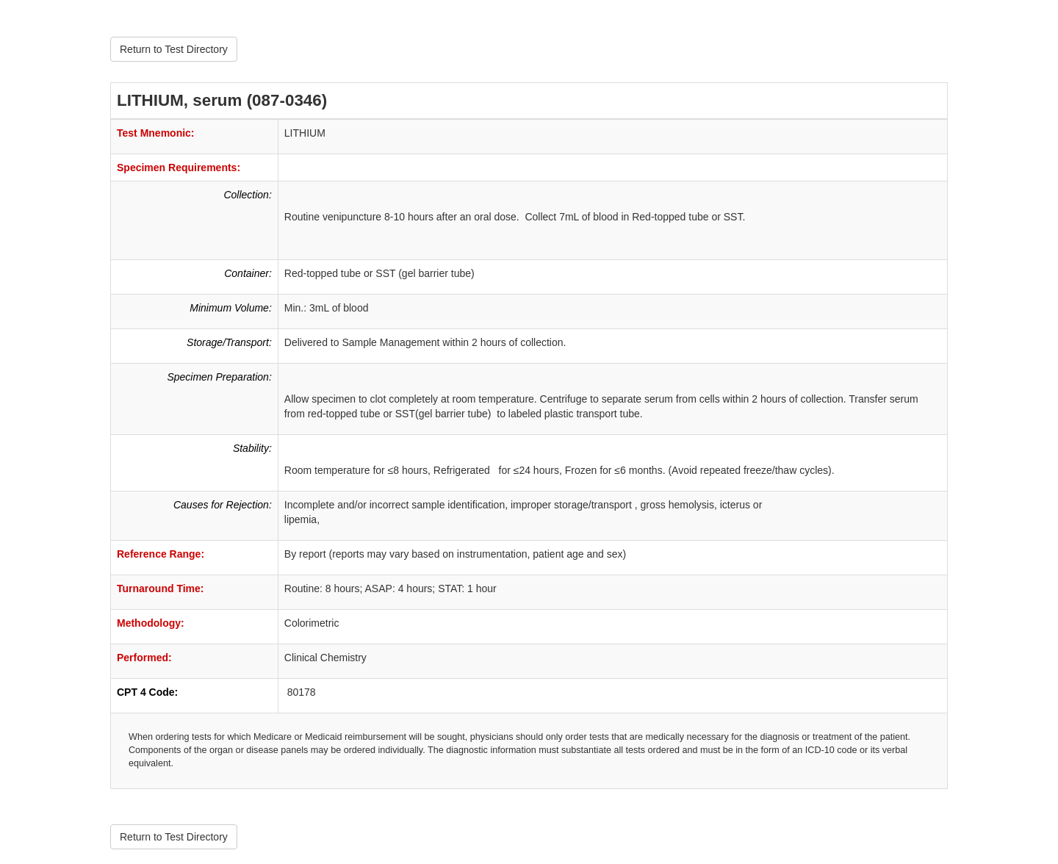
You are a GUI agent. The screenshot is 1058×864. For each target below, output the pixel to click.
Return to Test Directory (174, 49)
